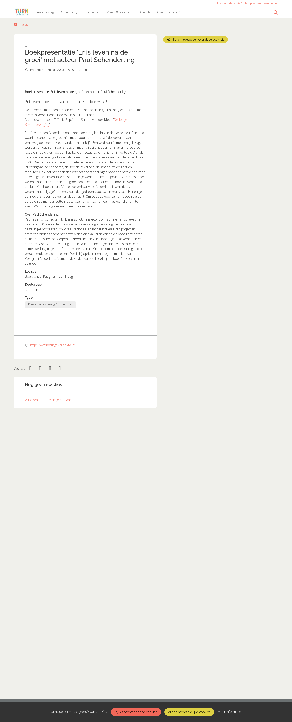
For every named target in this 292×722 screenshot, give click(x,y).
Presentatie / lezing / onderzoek (50, 389)
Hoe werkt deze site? (229, 3)
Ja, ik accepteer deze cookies (136, 712)
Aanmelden (271, 3)
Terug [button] (21, 24)
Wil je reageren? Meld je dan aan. (48, 667)
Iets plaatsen (253, 3)
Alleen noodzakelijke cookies (189, 712)
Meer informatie (229, 711)
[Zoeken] (276, 12)
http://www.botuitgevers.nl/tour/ (52, 612)
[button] (46, 12)
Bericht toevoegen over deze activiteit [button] (195, 39)
